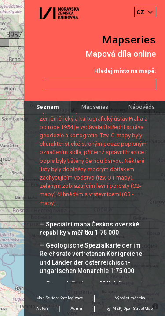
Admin (77, 308)
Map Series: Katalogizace (59, 298)
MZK (116, 308)
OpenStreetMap (138, 308)
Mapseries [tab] (94, 107)
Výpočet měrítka (130, 298)
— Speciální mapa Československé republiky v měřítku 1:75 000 (89, 228)
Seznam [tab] (47, 107)
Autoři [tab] (42, 308)
